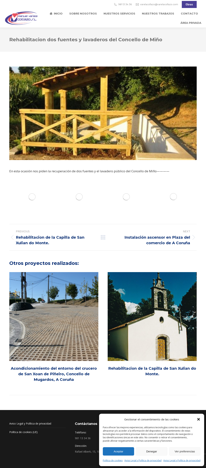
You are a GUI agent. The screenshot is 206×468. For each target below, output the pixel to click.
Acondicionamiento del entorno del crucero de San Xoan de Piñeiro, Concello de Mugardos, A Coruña (54, 374)
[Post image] (53, 316)
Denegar (151, 451)
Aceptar (118, 451)
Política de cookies (113, 460)
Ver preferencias (185, 451)
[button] (198, 419)
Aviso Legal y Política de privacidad (142, 460)
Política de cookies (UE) (23, 432)
